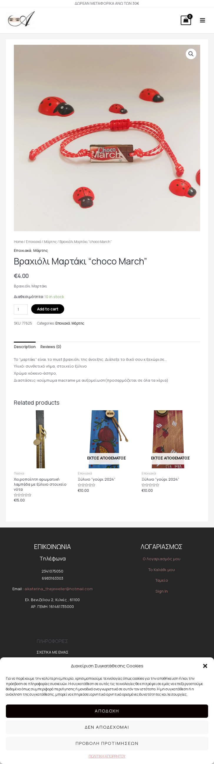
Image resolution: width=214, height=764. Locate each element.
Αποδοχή (107, 711)
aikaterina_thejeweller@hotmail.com (58, 589)
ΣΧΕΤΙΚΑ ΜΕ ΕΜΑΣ (53, 652)
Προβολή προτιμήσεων (107, 743)
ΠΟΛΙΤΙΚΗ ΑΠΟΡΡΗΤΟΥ (107, 756)
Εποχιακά (33, 242)
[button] (205, 666)
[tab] (25, 347)
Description (25, 347)
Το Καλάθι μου (161, 570)
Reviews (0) (50, 347)
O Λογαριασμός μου (161, 559)
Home (18, 242)
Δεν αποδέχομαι (107, 727)
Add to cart (47, 309)
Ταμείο (161, 580)
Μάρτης (50, 242)
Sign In (161, 591)
